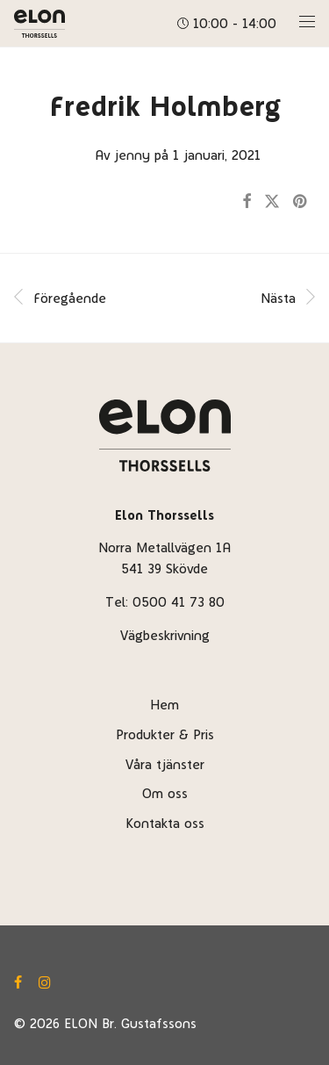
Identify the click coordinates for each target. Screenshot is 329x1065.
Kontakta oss (164, 823)
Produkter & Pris (165, 734)
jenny (132, 155)
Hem (164, 704)
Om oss (165, 793)
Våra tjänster (164, 764)
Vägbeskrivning (165, 635)
